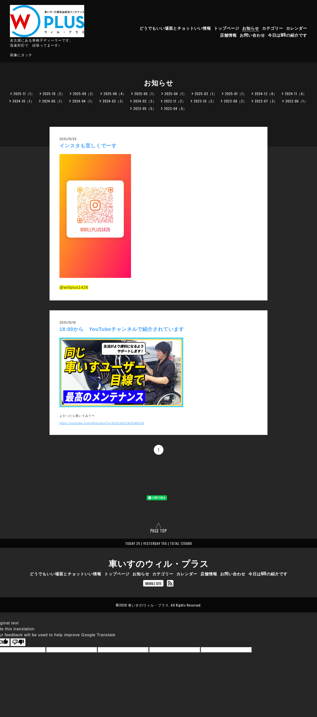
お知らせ (250, 28)
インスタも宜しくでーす (88, 145)
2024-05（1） (53, 101)
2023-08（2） (235, 101)
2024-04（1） (83, 101)
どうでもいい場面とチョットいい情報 (175, 28)
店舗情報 (228, 35)
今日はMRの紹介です (287, 35)
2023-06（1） (296, 101)
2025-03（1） (206, 93)
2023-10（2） (205, 101)
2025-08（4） (115, 93)
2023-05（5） (144, 108)
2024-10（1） (23, 101)
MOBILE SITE (153, 583)
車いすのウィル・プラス (158, 563)
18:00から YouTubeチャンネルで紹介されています (121, 329)
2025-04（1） (175, 93)
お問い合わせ (252, 35)
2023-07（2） (266, 101)
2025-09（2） (84, 93)
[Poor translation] (18, 642)
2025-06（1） (145, 93)
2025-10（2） (54, 93)
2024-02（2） (144, 101)
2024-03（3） (114, 101)
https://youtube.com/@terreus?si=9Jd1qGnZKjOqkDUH (101, 423)
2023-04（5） (175, 108)
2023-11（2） (175, 101)
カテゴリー (272, 28)
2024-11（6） (296, 93)
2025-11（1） (24, 93)
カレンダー (296, 28)
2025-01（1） (236, 93)
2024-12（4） (266, 93)
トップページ (226, 28)
